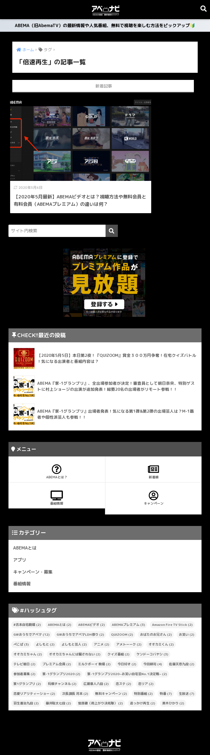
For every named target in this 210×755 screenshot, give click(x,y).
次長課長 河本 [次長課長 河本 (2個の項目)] (75, 672)
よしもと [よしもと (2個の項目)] (45, 623)
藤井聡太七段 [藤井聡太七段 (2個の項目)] (58, 682)
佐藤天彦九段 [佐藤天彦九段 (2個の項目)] (181, 642)
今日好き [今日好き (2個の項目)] (127, 642)
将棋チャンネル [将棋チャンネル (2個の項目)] (62, 662)
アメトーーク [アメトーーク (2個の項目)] (128, 623)
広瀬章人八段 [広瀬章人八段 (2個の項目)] (96, 662)
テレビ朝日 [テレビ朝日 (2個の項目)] (24, 642)
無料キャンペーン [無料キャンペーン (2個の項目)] (111, 672)
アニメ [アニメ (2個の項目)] (101, 623)
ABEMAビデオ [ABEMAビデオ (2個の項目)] (91, 603)
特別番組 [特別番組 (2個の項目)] (143, 672)
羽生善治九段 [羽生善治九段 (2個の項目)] (26, 682)
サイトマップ (68, 739)
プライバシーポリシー (105, 739)
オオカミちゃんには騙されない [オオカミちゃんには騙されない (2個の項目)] (74, 632)
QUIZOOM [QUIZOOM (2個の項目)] (122, 613)
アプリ (20, 538)
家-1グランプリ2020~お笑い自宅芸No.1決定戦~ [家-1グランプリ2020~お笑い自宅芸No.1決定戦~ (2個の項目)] (127, 652)
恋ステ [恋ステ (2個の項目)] (123, 662)
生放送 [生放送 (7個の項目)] (186, 672)
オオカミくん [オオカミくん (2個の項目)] (161, 623)
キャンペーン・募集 (34, 550)
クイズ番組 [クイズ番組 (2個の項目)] (118, 632)
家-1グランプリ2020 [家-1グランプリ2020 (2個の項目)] (61, 652)
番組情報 (56, 475)
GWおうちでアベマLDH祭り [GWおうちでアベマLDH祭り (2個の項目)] (80, 613)
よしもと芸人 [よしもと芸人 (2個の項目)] (74, 623)
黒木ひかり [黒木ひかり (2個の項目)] (173, 682)
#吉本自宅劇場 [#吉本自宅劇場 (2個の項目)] (27, 603)
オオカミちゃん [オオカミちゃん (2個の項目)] (27, 632)
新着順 (153, 449)
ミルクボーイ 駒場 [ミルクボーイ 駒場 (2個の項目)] (94, 642)
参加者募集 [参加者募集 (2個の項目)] (24, 652)
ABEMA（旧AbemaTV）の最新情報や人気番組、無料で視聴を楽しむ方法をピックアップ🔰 (105, 26)
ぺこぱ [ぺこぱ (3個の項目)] (21, 623)
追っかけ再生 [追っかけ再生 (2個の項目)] (142, 682)
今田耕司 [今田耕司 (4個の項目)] (152, 642)
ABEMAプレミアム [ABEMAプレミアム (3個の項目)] (128, 603)
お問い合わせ (142, 739)
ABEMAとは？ (56, 449)
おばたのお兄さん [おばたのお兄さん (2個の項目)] (156, 613)
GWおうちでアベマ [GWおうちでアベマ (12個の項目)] (31, 613)
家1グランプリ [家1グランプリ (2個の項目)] (27, 662)
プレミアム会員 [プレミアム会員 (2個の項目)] (56, 642)
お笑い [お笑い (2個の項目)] (186, 613)
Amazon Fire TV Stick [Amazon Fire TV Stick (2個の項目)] (172, 603)
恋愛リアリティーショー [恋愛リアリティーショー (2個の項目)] (34, 672)
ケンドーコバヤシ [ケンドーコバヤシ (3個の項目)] (152, 632)
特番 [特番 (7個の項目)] (166, 672)
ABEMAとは (25, 526)
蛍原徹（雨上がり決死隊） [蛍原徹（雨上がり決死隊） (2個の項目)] (100, 682)
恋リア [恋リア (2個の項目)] (145, 662)
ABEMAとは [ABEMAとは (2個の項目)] (59, 603)
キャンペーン (153, 475)
